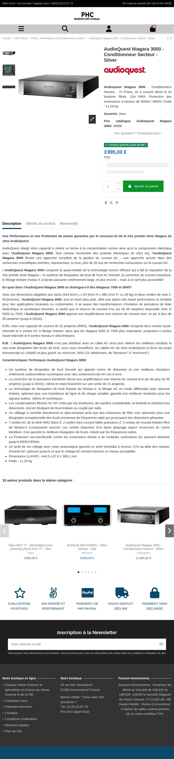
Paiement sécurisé (18, 706)
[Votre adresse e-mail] (82, 644)
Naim (31, 552)
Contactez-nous (16, 700)
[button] (78, 572)
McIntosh (87, 552)
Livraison (11, 713)
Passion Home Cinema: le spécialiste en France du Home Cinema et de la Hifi (27, 689)
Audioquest (143, 552)
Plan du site (13, 731)
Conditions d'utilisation (21, 719)
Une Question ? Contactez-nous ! (138, 133)
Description (11, 223)
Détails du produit (40, 223)
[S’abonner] (161, 644)
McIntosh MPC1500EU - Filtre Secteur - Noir (87, 547)
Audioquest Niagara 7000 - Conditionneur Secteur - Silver (143, 547)
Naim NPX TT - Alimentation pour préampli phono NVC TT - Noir (31, 547)
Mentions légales (17, 725)
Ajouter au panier (143, 186)
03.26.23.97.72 (77, 706)
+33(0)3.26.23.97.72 (61, 3)
